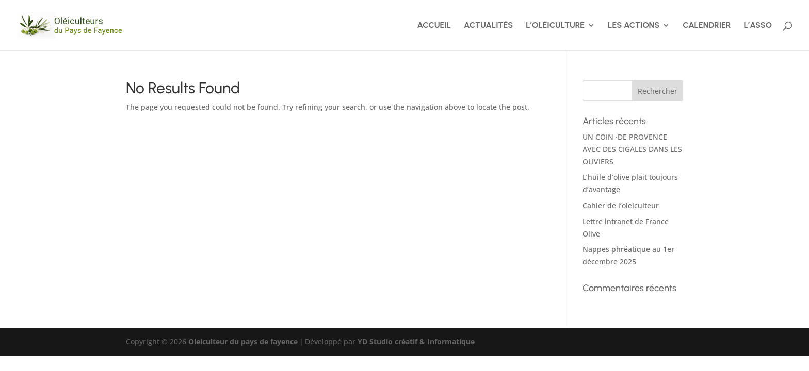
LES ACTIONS (633, 26)
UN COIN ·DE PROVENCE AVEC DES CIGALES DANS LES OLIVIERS (632, 149)
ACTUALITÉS (488, 26)
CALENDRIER (707, 26)
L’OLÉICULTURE (555, 26)
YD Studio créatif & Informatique (416, 341)
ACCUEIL (434, 26)
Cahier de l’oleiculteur (621, 205)
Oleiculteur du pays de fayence (243, 341)
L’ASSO (758, 26)
